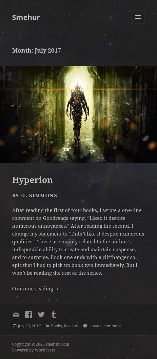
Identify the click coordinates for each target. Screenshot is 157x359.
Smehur (26, 17)
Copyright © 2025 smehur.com (40, 344)
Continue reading (36, 288)
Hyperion (32, 180)
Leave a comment (104, 326)
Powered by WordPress (33, 350)
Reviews (71, 326)
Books (56, 326)
